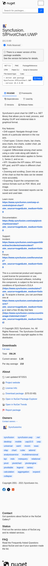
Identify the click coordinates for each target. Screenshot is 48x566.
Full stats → (7, 349)
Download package (15, 393)
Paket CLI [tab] (15, 70)
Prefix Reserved (13, 45)
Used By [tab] (28, 99)
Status (6, 526)
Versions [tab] (9, 104)
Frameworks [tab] (25, 93)
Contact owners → (10, 421)
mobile (18, 442)
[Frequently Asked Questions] (5, 539)
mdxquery (23, 459)
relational (35, 459)
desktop (7, 442)
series (30, 467)
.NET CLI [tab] (7, 66)
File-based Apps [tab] (10, 74)
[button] (37, 78)
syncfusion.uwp (25, 437)
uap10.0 (29, 442)
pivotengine (30, 463)
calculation (9, 472)
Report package (13, 410)
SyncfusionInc (15, 427)
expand (36, 472)
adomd (32, 450)
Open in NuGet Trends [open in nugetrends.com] (16, 404)
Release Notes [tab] (25, 104)
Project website (13, 382)
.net (38, 437)
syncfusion (9, 437)
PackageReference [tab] (30, 66)
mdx (12, 459)
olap (6, 450)
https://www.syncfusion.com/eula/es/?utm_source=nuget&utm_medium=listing (22, 291)
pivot (6, 463)
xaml (18, 446)
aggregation (23, 472)
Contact (7, 513)
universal (8, 446)
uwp (39, 442)
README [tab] (9, 93)
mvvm (27, 446)
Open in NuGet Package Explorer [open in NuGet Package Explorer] (21, 399)
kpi (5, 459)
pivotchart (16, 463)
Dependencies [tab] (11, 99)
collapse (8, 476)
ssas (36, 446)
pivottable (8, 467)
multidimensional (30, 454)
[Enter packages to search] (20, 10)
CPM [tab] (6, 70)
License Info (11, 388)
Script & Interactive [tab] (30, 70)
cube (22, 450)
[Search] (41, 10)
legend (20, 467)
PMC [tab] (17, 66)
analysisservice (11, 454)
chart (14, 450)
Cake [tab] (22, 74)
